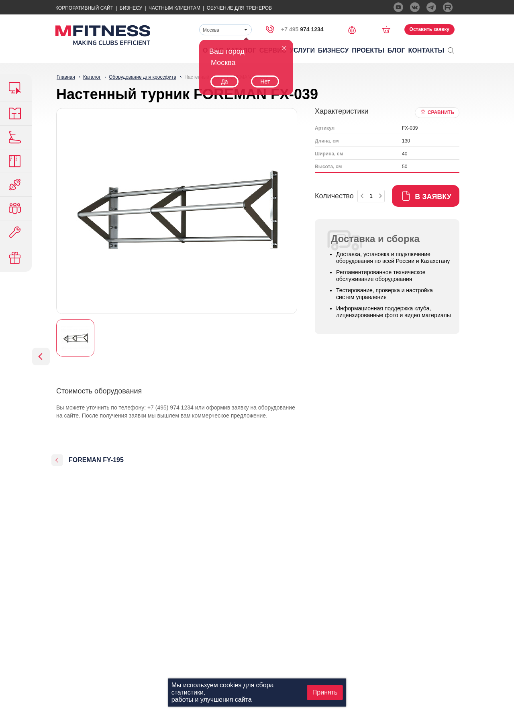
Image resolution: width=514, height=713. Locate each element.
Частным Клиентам (174, 8)
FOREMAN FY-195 (96, 459)
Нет (265, 81)
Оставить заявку (429, 29)
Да (224, 81)
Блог (396, 50)
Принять (325, 692)
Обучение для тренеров (239, 8)
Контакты (426, 50)
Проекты (368, 50)
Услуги (302, 50)
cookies (230, 685)
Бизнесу (131, 8)
